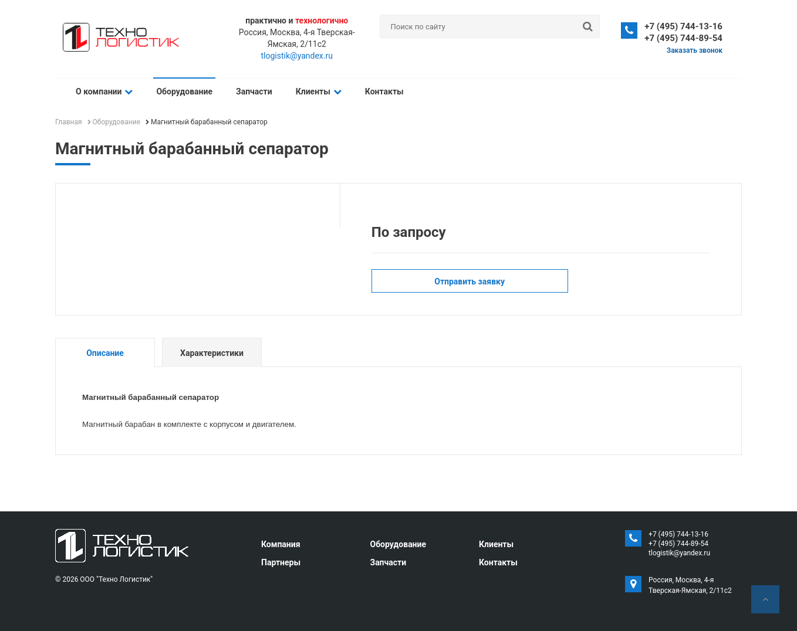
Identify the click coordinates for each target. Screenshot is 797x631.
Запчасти (254, 91)
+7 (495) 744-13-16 (683, 26)
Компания (280, 544)
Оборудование (184, 91)
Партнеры (280, 562)
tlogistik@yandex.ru (297, 55)
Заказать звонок (694, 50)
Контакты (384, 91)
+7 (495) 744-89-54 (683, 38)
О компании (104, 91)
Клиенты (319, 91)
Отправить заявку (469, 281)
